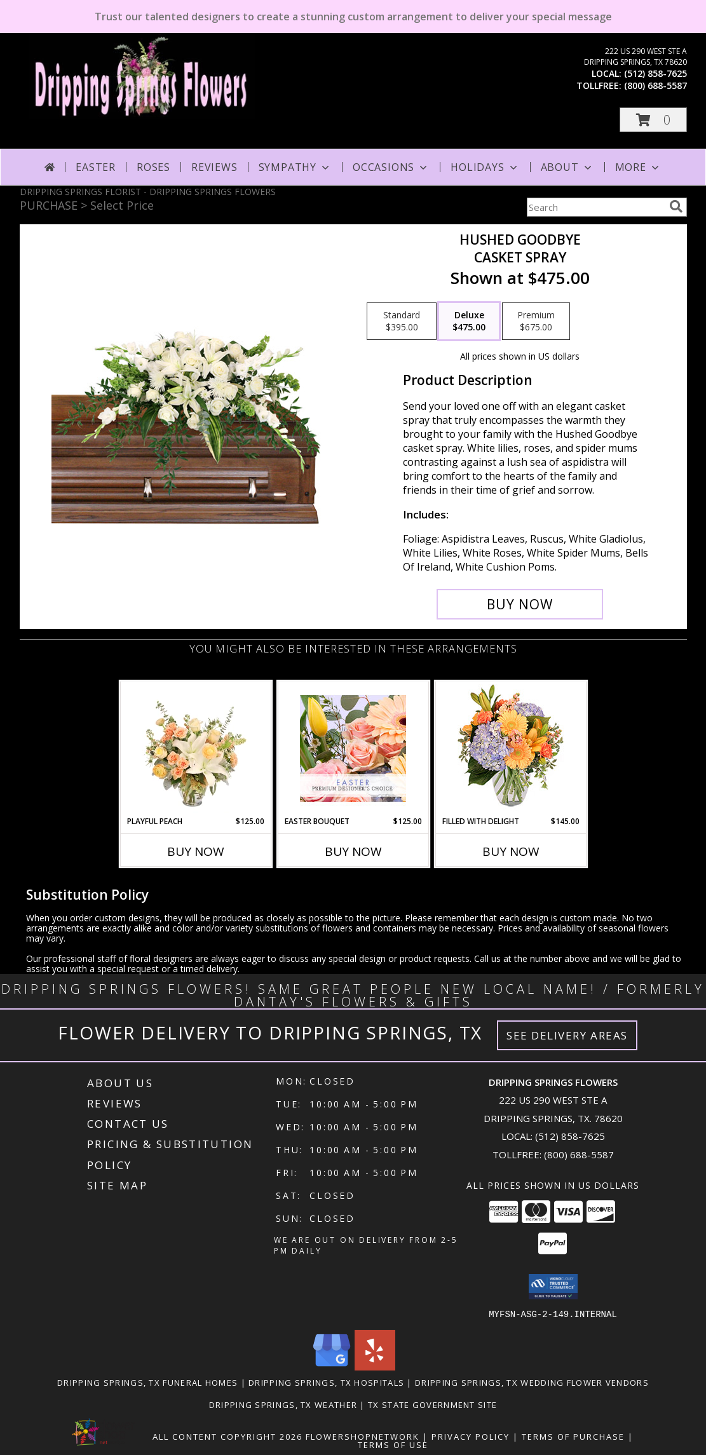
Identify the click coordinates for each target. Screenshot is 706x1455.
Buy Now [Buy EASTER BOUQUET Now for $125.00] (353, 851)
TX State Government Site (432, 1404)
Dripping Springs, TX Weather (283, 1404)
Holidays (485, 167)
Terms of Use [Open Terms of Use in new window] (393, 1444)
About (567, 167)
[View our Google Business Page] (331, 1366)
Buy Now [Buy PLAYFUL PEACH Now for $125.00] (195, 851)
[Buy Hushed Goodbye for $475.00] (520, 604)
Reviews (214, 167)
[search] (676, 206)
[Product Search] (595, 207)
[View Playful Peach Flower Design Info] (195, 748)
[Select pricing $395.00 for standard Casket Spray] (401, 321)
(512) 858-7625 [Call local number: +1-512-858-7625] (655, 73)
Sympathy (295, 167)
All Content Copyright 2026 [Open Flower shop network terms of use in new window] (227, 1436)
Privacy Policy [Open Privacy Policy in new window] (470, 1436)
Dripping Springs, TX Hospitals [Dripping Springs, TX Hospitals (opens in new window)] (326, 1382)
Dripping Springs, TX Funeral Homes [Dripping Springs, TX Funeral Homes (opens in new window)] (147, 1382)
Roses (153, 167)
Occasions (391, 167)
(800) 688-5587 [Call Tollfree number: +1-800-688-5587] (579, 1154)
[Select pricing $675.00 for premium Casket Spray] (536, 321)
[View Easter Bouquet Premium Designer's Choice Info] (353, 748)
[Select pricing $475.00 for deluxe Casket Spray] (469, 321)
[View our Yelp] (375, 1366)
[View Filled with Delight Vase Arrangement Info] (511, 748)
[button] (653, 119)
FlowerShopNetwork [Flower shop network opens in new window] (362, 1436)
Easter (96, 167)
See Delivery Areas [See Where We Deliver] (567, 1035)
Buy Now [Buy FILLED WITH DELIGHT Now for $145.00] (511, 851)
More (638, 167)
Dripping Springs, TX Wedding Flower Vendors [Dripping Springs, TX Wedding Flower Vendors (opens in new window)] (532, 1382)
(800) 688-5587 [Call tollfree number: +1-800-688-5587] (655, 85)
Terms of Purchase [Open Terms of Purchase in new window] (573, 1436)
